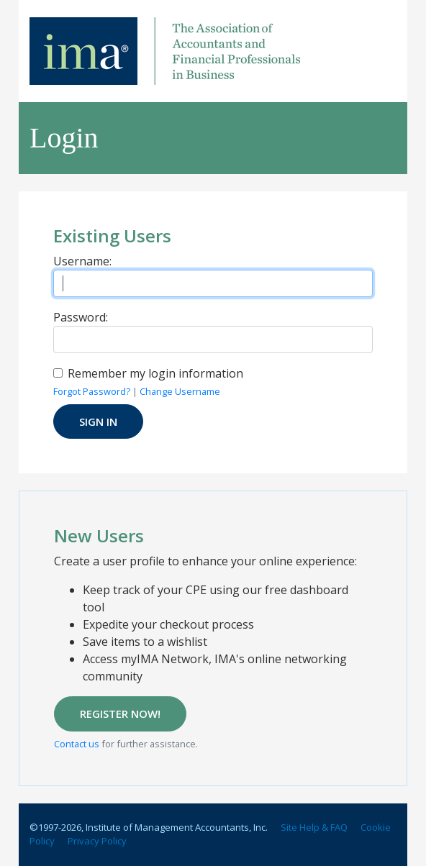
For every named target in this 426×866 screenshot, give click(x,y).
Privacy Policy (97, 840)
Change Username (180, 391)
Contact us (76, 743)
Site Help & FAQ (314, 827)
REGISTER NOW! (120, 713)
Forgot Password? (91, 391)
